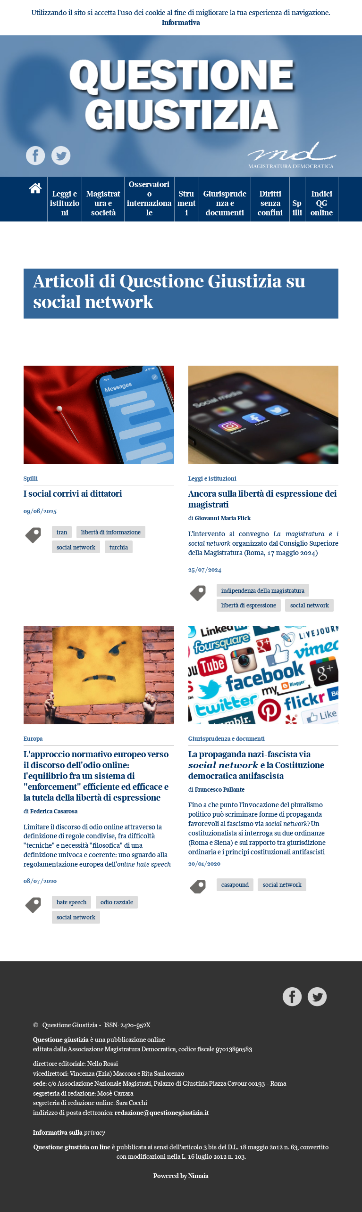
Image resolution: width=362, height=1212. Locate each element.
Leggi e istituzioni (64, 203)
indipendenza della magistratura (262, 590)
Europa (33, 738)
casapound (235, 884)
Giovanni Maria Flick (223, 518)
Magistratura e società (103, 203)
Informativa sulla (69, 1132)
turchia (118, 547)
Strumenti (186, 203)
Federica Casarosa (53, 811)
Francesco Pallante (219, 789)
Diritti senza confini (270, 203)
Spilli (297, 208)
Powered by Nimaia (181, 1175)
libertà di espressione (248, 605)
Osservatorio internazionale (149, 199)
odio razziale (117, 902)
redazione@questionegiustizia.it (162, 1112)
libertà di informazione (111, 532)
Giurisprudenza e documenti (224, 203)
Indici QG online (322, 203)
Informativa (181, 22)
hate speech (71, 902)
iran (62, 532)
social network (76, 547)
